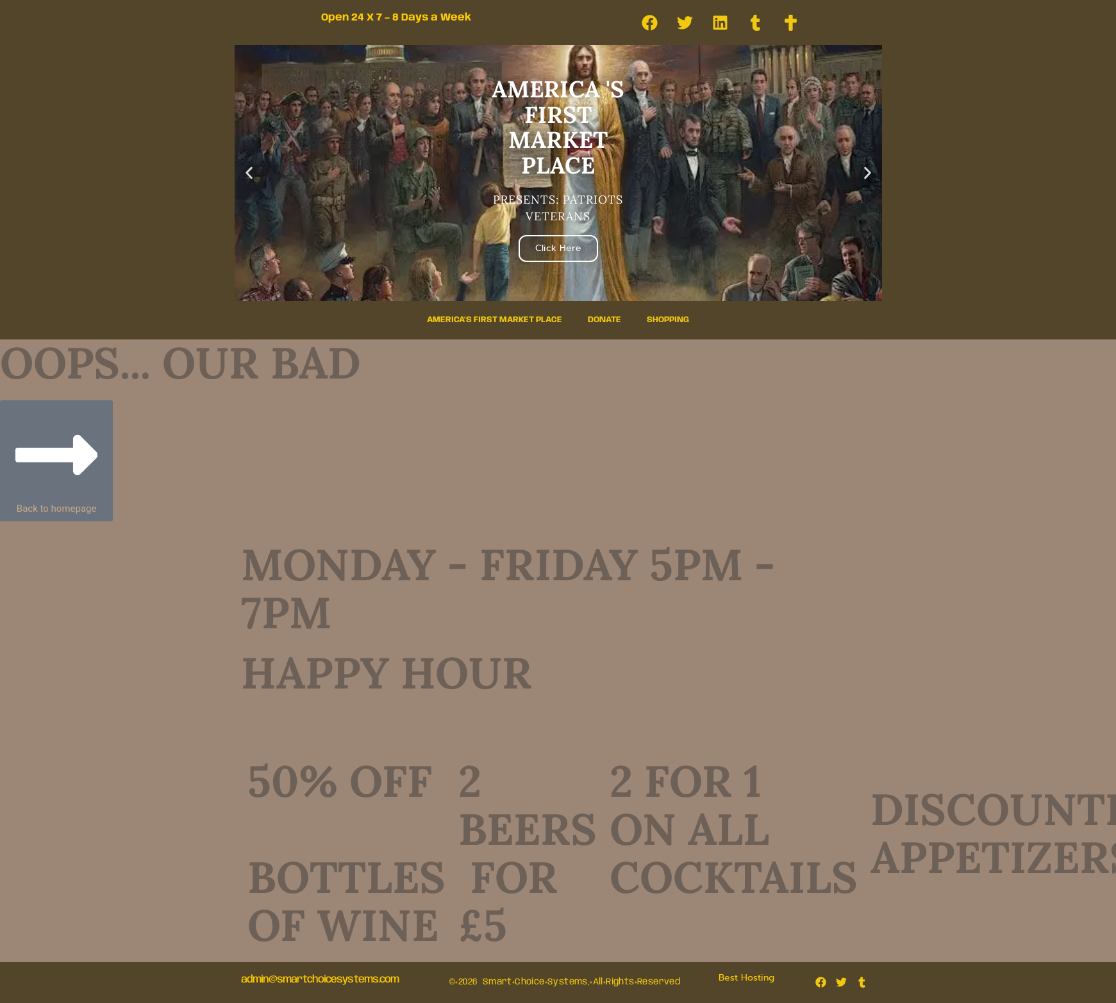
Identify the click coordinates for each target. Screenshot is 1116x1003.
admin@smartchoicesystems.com (320, 979)
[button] (249, 173)
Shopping (668, 320)
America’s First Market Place (494, 320)
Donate (604, 320)
